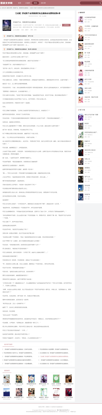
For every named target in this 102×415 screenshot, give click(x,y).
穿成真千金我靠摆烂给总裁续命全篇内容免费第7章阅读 (19, 360)
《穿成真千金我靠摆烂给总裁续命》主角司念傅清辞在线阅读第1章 (22, 349)
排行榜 (43, 3)
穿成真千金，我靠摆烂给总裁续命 (20, 8)
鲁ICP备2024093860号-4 (63, 410)
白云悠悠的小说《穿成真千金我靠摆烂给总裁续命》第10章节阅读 (58, 363)
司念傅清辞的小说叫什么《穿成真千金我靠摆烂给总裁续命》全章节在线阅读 (25, 353)
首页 (19, 3)
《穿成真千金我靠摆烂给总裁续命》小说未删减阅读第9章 (20, 363)
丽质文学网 (9, 8)
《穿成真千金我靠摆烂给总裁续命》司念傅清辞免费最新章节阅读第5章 (24, 356)
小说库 (27, 3)
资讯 (35, 3)
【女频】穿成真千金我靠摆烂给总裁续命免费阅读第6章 (55, 356)
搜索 (100, 3)
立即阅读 (66, 25)
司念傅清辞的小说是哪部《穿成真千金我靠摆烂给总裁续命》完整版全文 (60, 349)
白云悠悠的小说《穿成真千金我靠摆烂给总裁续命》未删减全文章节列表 (60, 353)
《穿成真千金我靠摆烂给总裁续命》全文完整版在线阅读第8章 (57, 360)
